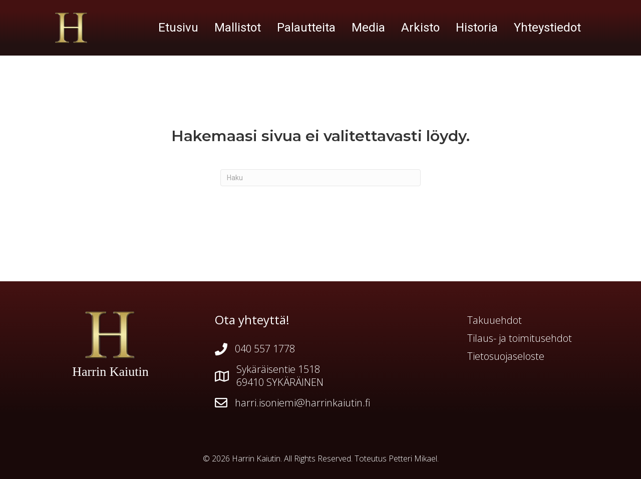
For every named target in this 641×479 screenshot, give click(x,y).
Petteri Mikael (413, 458)
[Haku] (320, 177)
